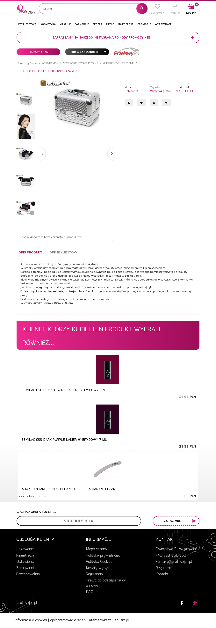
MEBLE (110, 24)
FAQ (89, 592)
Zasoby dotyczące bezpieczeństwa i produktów (51, 237)
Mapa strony (96, 549)
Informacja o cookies (31, 620)
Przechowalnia (28, 574)
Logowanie (25, 549)
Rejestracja (25, 556)
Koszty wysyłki (98, 568)
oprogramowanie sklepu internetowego (81, 620)
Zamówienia (26, 568)
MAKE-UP (65, 24)
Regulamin (94, 574)
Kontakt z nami (38, 51)
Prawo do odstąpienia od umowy (106, 583)
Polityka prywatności (103, 556)
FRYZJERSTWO (27, 24)
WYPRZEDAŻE (163, 24)
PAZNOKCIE (82, 24)
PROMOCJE (144, 24)
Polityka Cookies (99, 562)
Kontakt (162, 574)
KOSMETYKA (48, 24)
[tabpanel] (108, 285)
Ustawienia (25, 562)
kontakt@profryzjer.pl (174, 562)
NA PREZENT (125, 24)
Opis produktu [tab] (31, 252)
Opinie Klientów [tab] (63, 252)
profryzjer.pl (27, 603)
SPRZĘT (97, 24)
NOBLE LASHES (186, 91)
